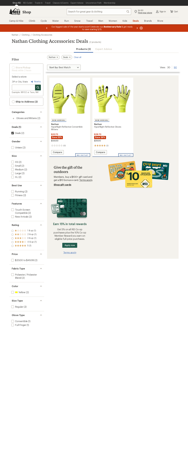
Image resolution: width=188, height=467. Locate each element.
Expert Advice (103, 49)
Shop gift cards (62, 184)
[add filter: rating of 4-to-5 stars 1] (24, 234)
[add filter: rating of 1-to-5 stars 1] (24, 246)
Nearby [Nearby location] (35, 81)
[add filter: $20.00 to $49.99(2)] (22, 260)
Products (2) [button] (83, 49)
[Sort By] (64, 67)
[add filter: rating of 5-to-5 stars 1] (24, 231)
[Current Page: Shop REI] (16, 3)
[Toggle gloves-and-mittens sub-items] (13, 118)
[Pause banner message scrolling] (141, 28)
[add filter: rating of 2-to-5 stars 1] (24, 242)
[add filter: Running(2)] (17, 191)
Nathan (15, 35)
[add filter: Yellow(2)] (18, 292)
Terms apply (85, 180)
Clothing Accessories (42, 35)
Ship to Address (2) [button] (25, 101)
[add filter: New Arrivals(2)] (19, 216)
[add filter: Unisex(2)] (16, 147)
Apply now (70, 245)
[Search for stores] (38, 87)
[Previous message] (47, 28)
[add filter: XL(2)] (14, 177)
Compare (58, 152)
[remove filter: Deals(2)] (16, 133)
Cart (174, 11)
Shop (26, 12)
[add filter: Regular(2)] (17, 306)
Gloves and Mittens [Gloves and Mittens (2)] (26, 118)
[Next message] (137, 28)
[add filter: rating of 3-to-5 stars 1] (24, 238)
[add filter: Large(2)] (16, 173)
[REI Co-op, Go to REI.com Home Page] (14, 11)
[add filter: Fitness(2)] (17, 195)
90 (175, 67)
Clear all (77, 57)
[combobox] (99, 11)
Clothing (26, 35)
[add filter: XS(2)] (14, 162)
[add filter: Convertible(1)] (19, 321)
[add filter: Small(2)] (16, 165)
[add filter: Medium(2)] (17, 169)
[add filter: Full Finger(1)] (18, 325)
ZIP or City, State (20, 81)
